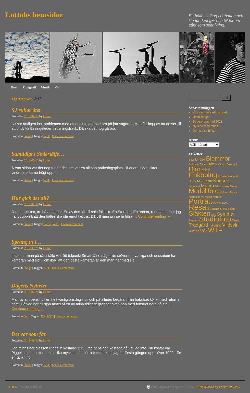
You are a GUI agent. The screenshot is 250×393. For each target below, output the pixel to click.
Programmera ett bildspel (210, 112)
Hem (14, 87)
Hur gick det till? (30, 198)
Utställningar (201, 117)
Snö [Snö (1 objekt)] (213, 214)
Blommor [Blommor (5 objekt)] (218, 158)
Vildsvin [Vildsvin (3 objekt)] (230, 225)
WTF (46, 136)
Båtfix (47, 224)
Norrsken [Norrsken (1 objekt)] (194, 196)
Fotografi (29, 87)
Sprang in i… (26, 242)
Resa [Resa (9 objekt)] (197, 207)
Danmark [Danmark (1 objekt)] (232, 164)
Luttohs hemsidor (34, 14)
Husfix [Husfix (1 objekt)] (192, 181)
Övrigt (27, 136)
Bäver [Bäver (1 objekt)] (203, 164)
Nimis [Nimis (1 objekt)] (233, 192)
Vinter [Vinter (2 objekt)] (194, 231)
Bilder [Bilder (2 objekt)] (200, 159)
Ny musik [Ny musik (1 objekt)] (206, 196)
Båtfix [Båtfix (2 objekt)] (212, 164)
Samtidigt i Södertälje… (38, 154)
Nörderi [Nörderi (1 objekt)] (217, 196)
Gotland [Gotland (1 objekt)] (233, 176)
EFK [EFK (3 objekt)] (206, 169)
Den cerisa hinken (205, 131)
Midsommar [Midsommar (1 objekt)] (222, 186)
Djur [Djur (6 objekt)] (195, 169)
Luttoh (47, 116)
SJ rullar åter (26, 110)
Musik (45, 87)
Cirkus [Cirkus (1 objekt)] (222, 164)
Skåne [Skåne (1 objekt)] (231, 208)
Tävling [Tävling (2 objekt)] (215, 225)
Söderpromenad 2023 (207, 121)
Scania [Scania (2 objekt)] (213, 208)
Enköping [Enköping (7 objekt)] (203, 175)
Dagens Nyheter (29, 286)
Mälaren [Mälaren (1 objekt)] (224, 192)
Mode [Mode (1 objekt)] (233, 186)
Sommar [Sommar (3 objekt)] (226, 214)
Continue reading (154, 216)
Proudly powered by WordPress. (173, 387)
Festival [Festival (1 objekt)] (223, 176)
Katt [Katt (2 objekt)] (208, 181)
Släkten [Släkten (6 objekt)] (199, 213)
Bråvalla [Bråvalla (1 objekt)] (194, 164)
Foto (26, 316)
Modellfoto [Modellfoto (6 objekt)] (204, 190)
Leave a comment (63, 136)
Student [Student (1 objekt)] (193, 220)
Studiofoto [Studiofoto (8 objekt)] (215, 219)
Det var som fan (29, 334)
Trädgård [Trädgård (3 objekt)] (198, 225)
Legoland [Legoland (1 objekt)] (194, 186)
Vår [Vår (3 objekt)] (203, 230)
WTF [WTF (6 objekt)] (215, 230)
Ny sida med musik (206, 126)
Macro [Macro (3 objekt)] (207, 185)
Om (57, 87)
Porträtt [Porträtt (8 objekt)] (200, 201)
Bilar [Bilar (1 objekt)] (191, 159)
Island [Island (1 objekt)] (200, 181)
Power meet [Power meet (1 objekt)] (220, 202)
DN (43, 316)
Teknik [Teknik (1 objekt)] (236, 220)
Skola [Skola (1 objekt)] (223, 208)
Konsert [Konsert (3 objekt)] (221, 180)
